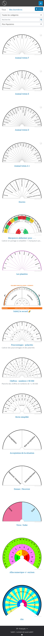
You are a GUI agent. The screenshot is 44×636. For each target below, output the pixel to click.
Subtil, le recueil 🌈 (22, 311)
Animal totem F (22, 58)
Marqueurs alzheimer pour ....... (22, 238)
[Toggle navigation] (41, 3)
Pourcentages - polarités (22, 344)
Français (21, 629)
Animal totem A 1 (22, 166)
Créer (39, 9)
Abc (22, 619)
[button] (5, 295)
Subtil (13, 632)
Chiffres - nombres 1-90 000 (22, 380)
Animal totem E (22, 93)
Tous (4, 9)
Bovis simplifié (22, 416)
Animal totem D (22, 129)
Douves (22, 202)
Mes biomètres (15, 9)
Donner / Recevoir (22, 489)
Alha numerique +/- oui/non (22, 572)
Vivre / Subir (22, 524)
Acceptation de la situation (22, 452)
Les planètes (22, 273)
